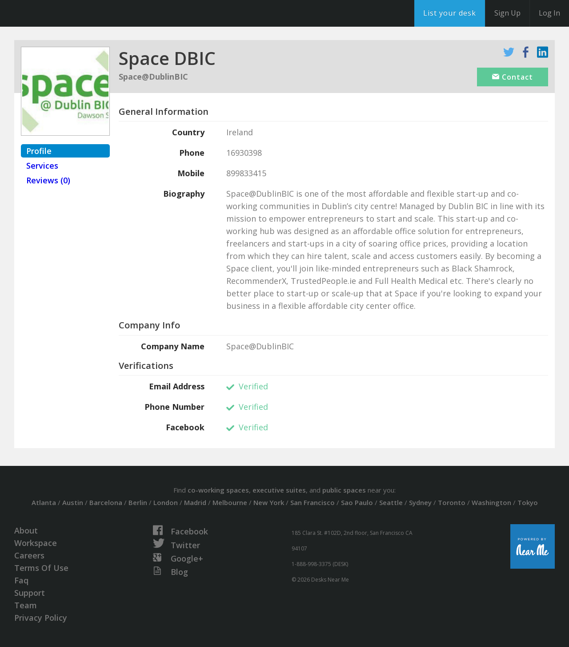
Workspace (35, 543)
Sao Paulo (357, 502)
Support (29, 592)
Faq (21, 580)
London (165, 502)
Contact (512, 77)
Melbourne (229, 502)
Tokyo (527, 502)
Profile (39, 151)
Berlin (137, 502)
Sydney (420, 502)
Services (42, 165)
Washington (491, 502)
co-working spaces (218, 489)
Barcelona (105, 502)
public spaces (344, 489)
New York (268, 502)
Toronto (451, 502)
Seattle (391, 502)
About (26, 530)
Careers (29, 555)
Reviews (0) (48, 180)
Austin (72, 502)
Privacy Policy (40, 617)
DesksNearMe (62, 13)
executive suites (279, 489)
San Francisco (312, 502)
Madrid (195, 502)
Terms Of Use (41, 567)
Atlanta (44, 502)
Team (25, 605)
